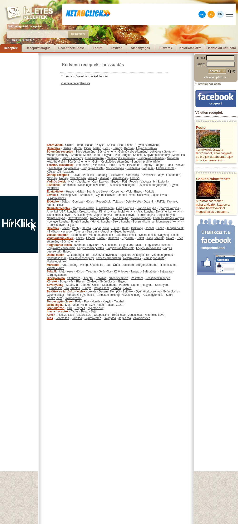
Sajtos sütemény (72, 158)
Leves (65, 228)
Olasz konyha (105, 208)
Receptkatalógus (38, 48)
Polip (78, 301)
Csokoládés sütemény (115, 161)
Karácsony (132, 175)
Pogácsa (148, 168)
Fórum (97, 48)
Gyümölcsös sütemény (132, 151)
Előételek (53, 201)
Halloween (116, 175)
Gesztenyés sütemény (121, 158)
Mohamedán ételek (101, 235)
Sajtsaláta (166, 271)
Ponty (75, 228)
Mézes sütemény (58, 155)
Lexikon (116, 48)
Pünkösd (88, 175)
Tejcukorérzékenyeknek (134, 255)
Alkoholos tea (141, 318)
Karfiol (135, 285)
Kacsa (111, 145)
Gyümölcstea (92, 318)
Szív (92, 304)
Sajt (93, 311)
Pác (107, 265)
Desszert (113, 238)
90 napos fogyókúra (86, 245)
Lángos (159, 165)
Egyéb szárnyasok (147, 145)
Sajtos (66, 201)
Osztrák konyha (78, 218)
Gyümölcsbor (73, 298)
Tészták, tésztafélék (60, 165)
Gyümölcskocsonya (148, 291)
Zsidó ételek (78, 235)
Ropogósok (103, 201)
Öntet (116, 265)
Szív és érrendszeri (108, 258)
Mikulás (104, 178)
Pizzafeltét (133, 165)
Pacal (110, 304)
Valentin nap (78, 178)
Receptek (11, 48)
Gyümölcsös (133, 201)
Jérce (79, 145)
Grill (69, 308)
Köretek (52, 281)
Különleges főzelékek (91, 185)
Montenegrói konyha (169, 221)
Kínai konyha (107, 211)
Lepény (147, 165)
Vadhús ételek (56, 181)
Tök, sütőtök (72, 288)
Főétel (101, 238)
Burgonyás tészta (92, 168)
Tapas (75, 311)
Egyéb (115, 181)
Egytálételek (55, 191)
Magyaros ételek (83, 208)
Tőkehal (79, 231)
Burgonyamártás (146, 265)
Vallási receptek (57, 235)
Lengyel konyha (59, 221)
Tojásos (118, 201)
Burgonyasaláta (57, 275)
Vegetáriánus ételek (60, 238)
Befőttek (128, 291)
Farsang (102, 175)
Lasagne (69, 171)
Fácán (129, 145)
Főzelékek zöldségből (121, 185)
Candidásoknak (57, 258)
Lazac (160, 228)
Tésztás (91, 271)
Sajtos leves (159, 195)
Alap (64, 265)
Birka (87, 148)
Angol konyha (166, 215)
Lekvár (92, 291)
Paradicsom (101, 288)
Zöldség (92, 281)
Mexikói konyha (141, 218)
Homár (96, 301)
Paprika (124, 285)
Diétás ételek (55, 255)
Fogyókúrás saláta (131, 245)
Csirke (69, 145)
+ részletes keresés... (20, 39)
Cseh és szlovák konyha (168, 218)
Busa (125, 228)
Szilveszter (148, 175)
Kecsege (66, 231)
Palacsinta (98, 165)
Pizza (121, 165)
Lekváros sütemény (162, 151)
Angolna (106, 231)
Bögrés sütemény (79, 161)
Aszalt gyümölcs (153, 295)
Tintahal (119, 301)
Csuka (115, 228)
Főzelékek (53, 185)
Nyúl (71, 181)
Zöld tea (77, 318)
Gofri (95, 161)
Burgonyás (67, 281)
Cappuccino (101, 314)
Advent (92, 178)
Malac (97, 148)
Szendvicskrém (118, 278)
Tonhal (149, 228)
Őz (94, 181)
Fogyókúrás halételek (120, 248)
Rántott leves (126, 195)
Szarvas (104, 181)
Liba (120, 145)
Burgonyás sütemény (151, 158)
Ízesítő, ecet (54, 298)
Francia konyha (146, 208)
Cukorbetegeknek (78, 255)
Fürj (124, 181)
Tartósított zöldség (107, 295)
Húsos (70, 191)
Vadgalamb (148, 181)
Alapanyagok (140, 48)
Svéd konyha (120, 218)
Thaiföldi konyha (124, 215)
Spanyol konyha (169, 208)
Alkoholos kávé (154, 314)
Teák (50, 318)
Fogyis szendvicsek (148, 248)
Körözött (101, 278)
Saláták (53, 231)
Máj (67, 304)
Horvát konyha (101, 221)
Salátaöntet (150, 271)
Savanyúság (55, 285)
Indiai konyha (126, 211)
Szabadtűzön (55, 308)
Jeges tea (125, 318)
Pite (117, 155)
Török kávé (118, 314)
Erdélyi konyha (56, 225)
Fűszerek (165, 48)
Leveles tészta (165, 168)
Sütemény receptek (60, 151)
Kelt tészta (55, 168)
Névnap (52, 178)
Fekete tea (62, 318)
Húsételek (53, 148)
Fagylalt (107, 155)
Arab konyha (145, 211)
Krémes (76, 155)
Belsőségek (55, 304)
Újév (161, 175)
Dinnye (86, 288)
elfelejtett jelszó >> (216, 77)
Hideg (73, 265)
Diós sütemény (94, 158)
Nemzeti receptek (58, 208)
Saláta (170, 238)
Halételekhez (168, 265)
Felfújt (161, 201)
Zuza (119, 304)
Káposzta (72, 285)
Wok (129, 191)
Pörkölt (149, 191)
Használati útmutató (221, 48)
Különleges (121, 271)
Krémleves (87, 195)
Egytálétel (128, 238)
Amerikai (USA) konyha (62, 211)
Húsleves (143, 195)
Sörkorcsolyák (115, 168)
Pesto (84, 311)
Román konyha (99, 218)
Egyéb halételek (124, 231)
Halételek (53, 228)
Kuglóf (126, 155)
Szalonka (163, 181)
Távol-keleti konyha (59, 215)
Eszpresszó (84, 314)
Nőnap (63, 178)
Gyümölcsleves (105, 195)
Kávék (51, 314)
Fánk (170, 165)
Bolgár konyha (80, 221)
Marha (78, 148)
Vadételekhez (55, 268)
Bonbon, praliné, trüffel (146, 161)
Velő (84, 304)
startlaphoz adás (207, 84)
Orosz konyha (88, 211)
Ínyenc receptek (58, 311)
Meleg (84, 265)
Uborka (85, 285)
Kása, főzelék (155, 238)
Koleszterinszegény (81, 258)
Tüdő (100, 304)
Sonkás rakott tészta (213, 179)
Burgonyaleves (56, 198)
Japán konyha (103, 215)
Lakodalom (173, 175)
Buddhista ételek (126, 235)
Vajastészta (71, 168)
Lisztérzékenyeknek (104, 255)
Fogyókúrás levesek (157, 245)
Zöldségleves (69, 195)
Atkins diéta (109, 245)
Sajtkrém (128, 265)
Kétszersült (54, 171)
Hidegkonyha (56, 278)
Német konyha (56, 218)
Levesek (52, 195)
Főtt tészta (82, 165)
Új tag (232, 71)
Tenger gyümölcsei (60, 301)
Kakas (89, 145)
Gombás (77, 201)
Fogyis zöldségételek (90, 248)
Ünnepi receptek (58, 175)
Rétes (111, 165)
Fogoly (133, 181)
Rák (86, 301)
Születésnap (120, 178)
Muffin (87, 155)
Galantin (149, 201)
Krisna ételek (147, 235)
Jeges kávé (135, 314)
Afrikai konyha (83, 215)
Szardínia (93, 231)
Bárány (117, 148)
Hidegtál (88, 278)
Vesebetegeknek (162, 255)
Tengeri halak (175, 228)
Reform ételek (132, 258)
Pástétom (137, 278)
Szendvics (73, 278)
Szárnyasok (55, 145)
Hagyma (147, 285)
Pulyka (100, 145)
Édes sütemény (85, 151)
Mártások (53, 265)
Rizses (80, 281)
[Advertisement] (19, 124)
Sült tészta (133, 168)
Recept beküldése (71, 48)
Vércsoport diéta (154, 258)
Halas (80, 191)
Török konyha (146, 215)
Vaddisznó (83, 181)
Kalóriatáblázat (190, 48)
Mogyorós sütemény (157, 155)
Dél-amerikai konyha (169, 211)
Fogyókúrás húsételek (61, 248)
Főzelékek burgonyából (152, 185)
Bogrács (79, 308)
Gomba (116, 288)
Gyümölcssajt (55, 295)
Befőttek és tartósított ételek (66, 291)
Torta (97, 155)
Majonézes (66, 271)
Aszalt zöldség (131, 295)
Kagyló (107, 301)
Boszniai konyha (143, 221)
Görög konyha (125, 208)
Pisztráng (137, 228)
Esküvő (134, 178)
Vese (75, 304)
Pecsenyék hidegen (157, 278)
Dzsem (103, 291)
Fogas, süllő (101, 228)
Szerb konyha (121, 221)
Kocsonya (117, 191)
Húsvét (76, 175)
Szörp (169, 295)
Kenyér (180, 165)
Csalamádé (109, 285)
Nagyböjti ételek (168, 235)
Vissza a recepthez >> (75, 83)
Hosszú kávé (66, 314)
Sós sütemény (107, 151)
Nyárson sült (96, 308)
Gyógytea (110, 318)
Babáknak (69, 185)
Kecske (129, 148)
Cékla (95, 285)
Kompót (115, 291)
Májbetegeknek (56, 261)
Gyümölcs (96, 265)
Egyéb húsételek (146, 148)
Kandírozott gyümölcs (80, 295)
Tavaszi (135, 271)
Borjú (107, 148)
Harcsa (86, 228)
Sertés (67, 148)
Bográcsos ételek (97, 191)
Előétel (90, 238)
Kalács (137, 155)
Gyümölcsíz (170, 291)
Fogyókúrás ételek (59, 245)
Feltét (140, 238)
